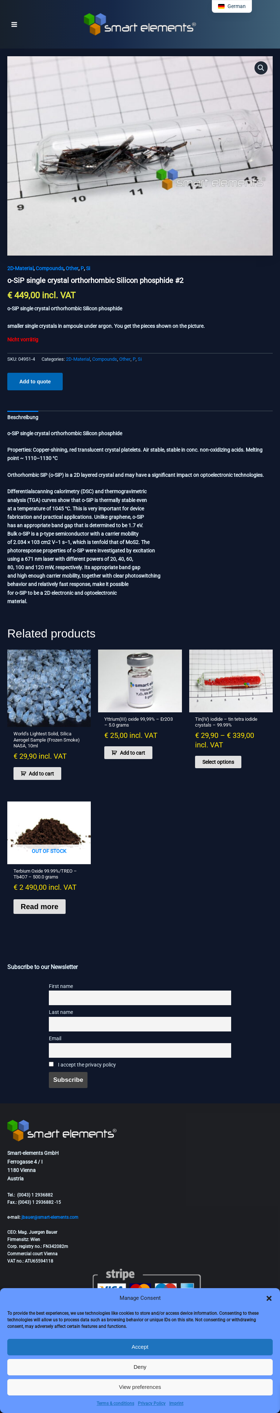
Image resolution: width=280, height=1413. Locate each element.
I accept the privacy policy (82, 1065)
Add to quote (35, 381)
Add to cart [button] (41, 774)
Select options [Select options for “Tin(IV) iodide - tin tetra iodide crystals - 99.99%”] (218, 762)
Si (88, 268)
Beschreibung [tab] (22, 417)
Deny (139, 1367)
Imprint (176, 1403)
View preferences (140, 1387)
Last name (61, 1012)
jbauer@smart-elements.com (50, 1217)
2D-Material (20, 268)
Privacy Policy (152, 1403)
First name (61, 986)
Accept (140, 1347)
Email (55, 1038)
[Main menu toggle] (14, 24)
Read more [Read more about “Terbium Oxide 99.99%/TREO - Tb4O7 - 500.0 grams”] (39, 907)
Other (72, 268)
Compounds (49, 268)
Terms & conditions (115, 1403)
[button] (269, 1298)
